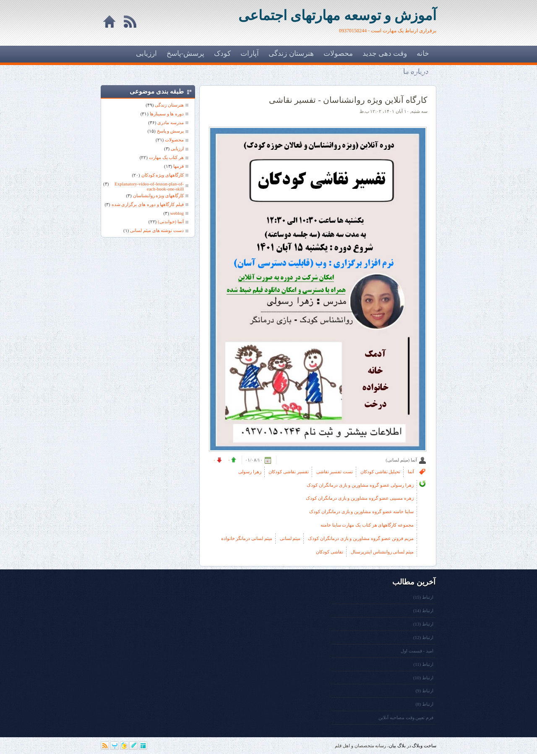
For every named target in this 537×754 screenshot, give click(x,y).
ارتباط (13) (423, 623)
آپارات (249, 53)
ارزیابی (146, 53)
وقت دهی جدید (384, 53)
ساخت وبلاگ (424, 745)
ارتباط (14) (423, 610)
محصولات (338, 53)
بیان (392, 745)
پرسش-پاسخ (186, 53)
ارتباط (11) (423, 664)
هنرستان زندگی (290, 53)
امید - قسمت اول (417, 650)
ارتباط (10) (423, 677)
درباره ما (416, 71)
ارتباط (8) (424, 704)
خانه (423, 53)
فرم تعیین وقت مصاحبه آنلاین (405, 717)
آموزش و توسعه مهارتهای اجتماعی (337, 15)
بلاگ (401, 745)
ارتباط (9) (424, 690)
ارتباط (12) (423, 637)
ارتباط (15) (423, 597)
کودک (222, 53)
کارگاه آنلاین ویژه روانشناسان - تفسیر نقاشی (348, 99)
